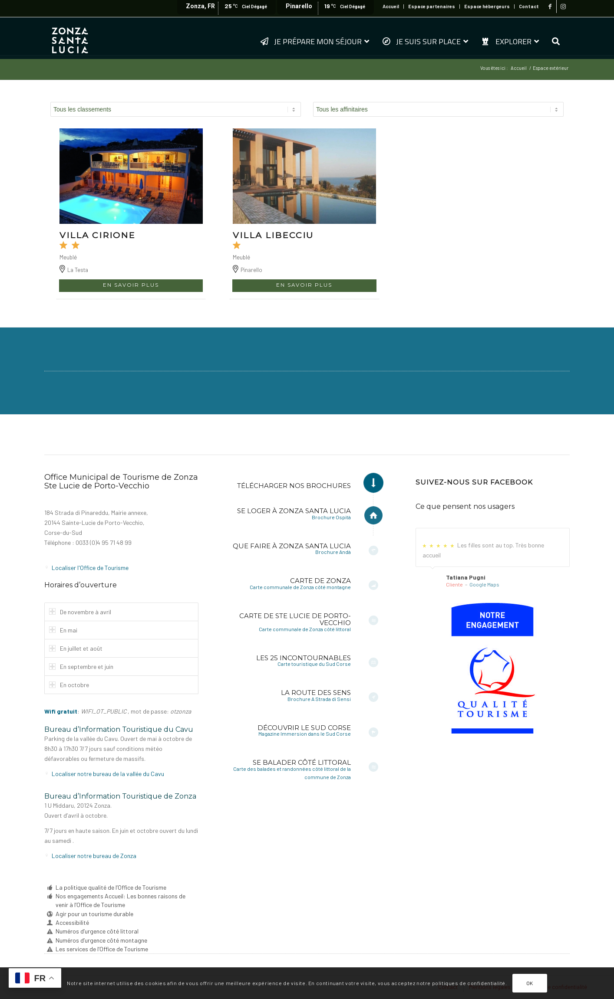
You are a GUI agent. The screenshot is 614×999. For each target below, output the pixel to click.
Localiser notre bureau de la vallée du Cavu (108, 773)
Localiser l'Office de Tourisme (90, 567)
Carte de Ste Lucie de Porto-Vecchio (295, 619)
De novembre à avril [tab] (80, 612)
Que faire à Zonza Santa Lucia (292, 546)
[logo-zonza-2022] (70, 38)
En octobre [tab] (69, 684)
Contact (529, 6)
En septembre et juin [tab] (81, 666)
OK (529, 983)
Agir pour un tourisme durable (94, 913)
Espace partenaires (431, 6)
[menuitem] (391, 6)
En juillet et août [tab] (75, 648)
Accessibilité (72, 922)
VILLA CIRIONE (97, 235)
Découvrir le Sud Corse (304, 728)
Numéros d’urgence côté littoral (97, 931)
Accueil (391, 6)
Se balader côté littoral (302, 762)
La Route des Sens (316, 692)
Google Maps (484, 584)
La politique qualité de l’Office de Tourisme (111, 887)
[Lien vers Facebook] (550, 6)
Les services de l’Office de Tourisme (102, 949)
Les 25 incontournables (303, 658)
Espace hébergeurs (487, 6)
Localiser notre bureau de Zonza (94, 855)
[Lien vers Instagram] (563, 6)
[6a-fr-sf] (492, 668)
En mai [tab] (63, 630)
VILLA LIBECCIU (273, 235)
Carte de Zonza (320, 580)
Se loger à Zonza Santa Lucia (294, 511)
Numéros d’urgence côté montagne (101, 940)
